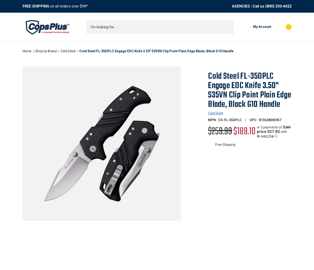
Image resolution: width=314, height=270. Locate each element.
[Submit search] (228, 27)
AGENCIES (241, 6)
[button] (274, 131)
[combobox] (160, 27)
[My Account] (254, 27)
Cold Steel (215, 113)
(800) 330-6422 (278, 6)
